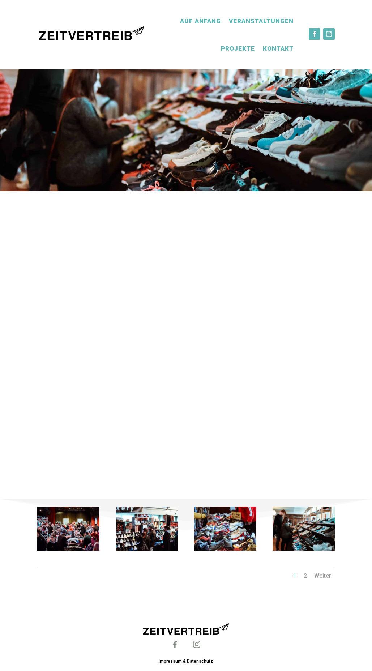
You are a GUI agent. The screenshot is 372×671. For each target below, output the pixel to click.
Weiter (322, 575)
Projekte (238, 48)
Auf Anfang (200, 21)
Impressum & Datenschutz (186, 661)
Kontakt (278, 48)
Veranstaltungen (261, 21)
